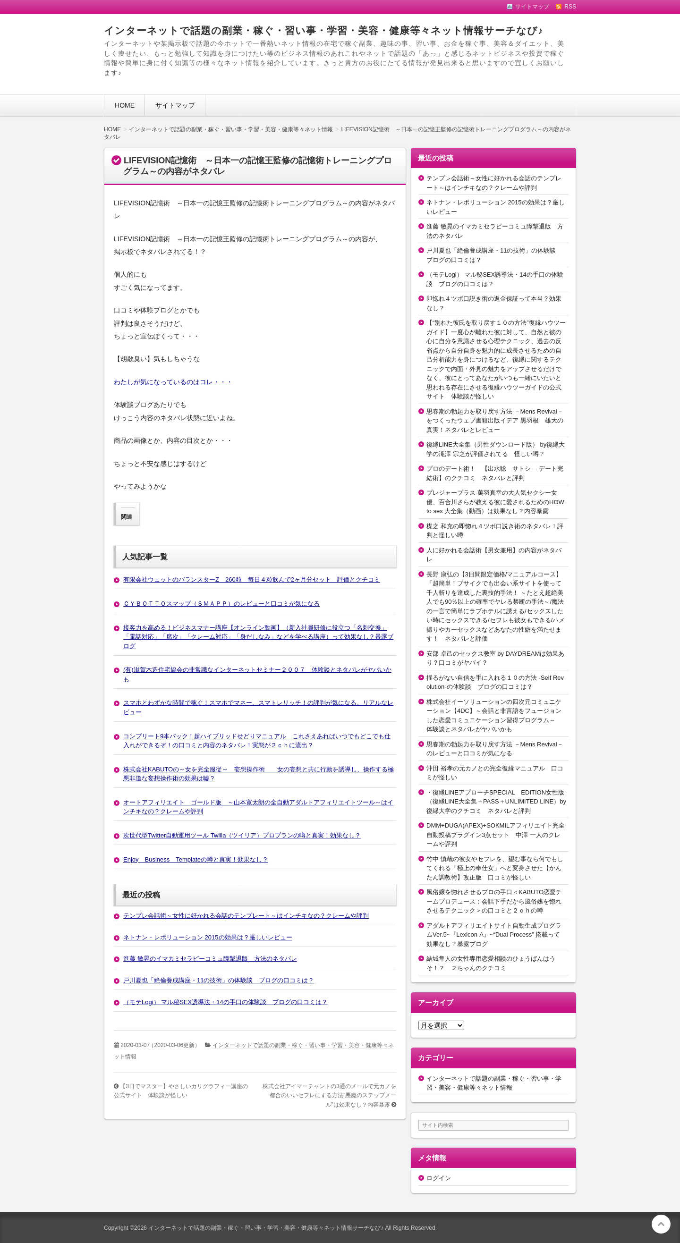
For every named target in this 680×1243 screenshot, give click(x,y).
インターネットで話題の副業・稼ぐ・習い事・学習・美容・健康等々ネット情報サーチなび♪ (323, 30)
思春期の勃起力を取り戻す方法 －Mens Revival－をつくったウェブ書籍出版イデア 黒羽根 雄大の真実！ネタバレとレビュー (494, 420)
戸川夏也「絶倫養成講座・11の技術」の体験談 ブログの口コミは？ (218, 980)
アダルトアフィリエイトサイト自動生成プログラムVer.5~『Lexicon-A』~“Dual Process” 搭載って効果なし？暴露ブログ (493, 934)
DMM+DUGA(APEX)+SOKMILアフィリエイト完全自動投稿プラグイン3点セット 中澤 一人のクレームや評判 (495, 834)
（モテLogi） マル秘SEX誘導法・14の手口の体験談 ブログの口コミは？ (225, 1002)
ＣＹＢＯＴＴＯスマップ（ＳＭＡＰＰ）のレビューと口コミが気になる (221, 603)
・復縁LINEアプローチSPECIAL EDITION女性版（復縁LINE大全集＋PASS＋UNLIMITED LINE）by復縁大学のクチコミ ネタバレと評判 (496, 801)
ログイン (438, 1178)
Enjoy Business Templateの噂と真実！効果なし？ (195, 859)
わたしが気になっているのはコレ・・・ (173, 382)
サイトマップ (175, 105)
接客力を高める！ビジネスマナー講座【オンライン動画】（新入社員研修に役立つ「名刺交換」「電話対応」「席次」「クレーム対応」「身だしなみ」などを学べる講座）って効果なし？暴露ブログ (258, 637)
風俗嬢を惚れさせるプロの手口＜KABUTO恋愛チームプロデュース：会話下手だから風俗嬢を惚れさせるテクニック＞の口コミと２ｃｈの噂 (494, 901)
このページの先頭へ (661, 1224)
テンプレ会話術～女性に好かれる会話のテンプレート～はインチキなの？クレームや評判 (246, 915)
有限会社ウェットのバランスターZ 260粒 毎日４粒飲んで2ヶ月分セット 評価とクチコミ (251, 579)
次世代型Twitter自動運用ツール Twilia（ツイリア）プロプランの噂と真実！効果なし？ (242, 835)
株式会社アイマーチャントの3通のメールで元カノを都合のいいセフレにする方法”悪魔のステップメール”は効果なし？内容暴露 (329, 1095)
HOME (125, 105)
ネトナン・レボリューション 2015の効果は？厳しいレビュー (207, 937)
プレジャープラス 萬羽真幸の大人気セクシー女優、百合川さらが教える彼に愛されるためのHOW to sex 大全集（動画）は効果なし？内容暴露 (495, 502)
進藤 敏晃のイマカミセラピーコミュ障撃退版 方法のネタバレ (210, 958)
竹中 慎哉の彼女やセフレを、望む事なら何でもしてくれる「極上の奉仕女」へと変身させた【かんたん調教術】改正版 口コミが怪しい (494, 868)
